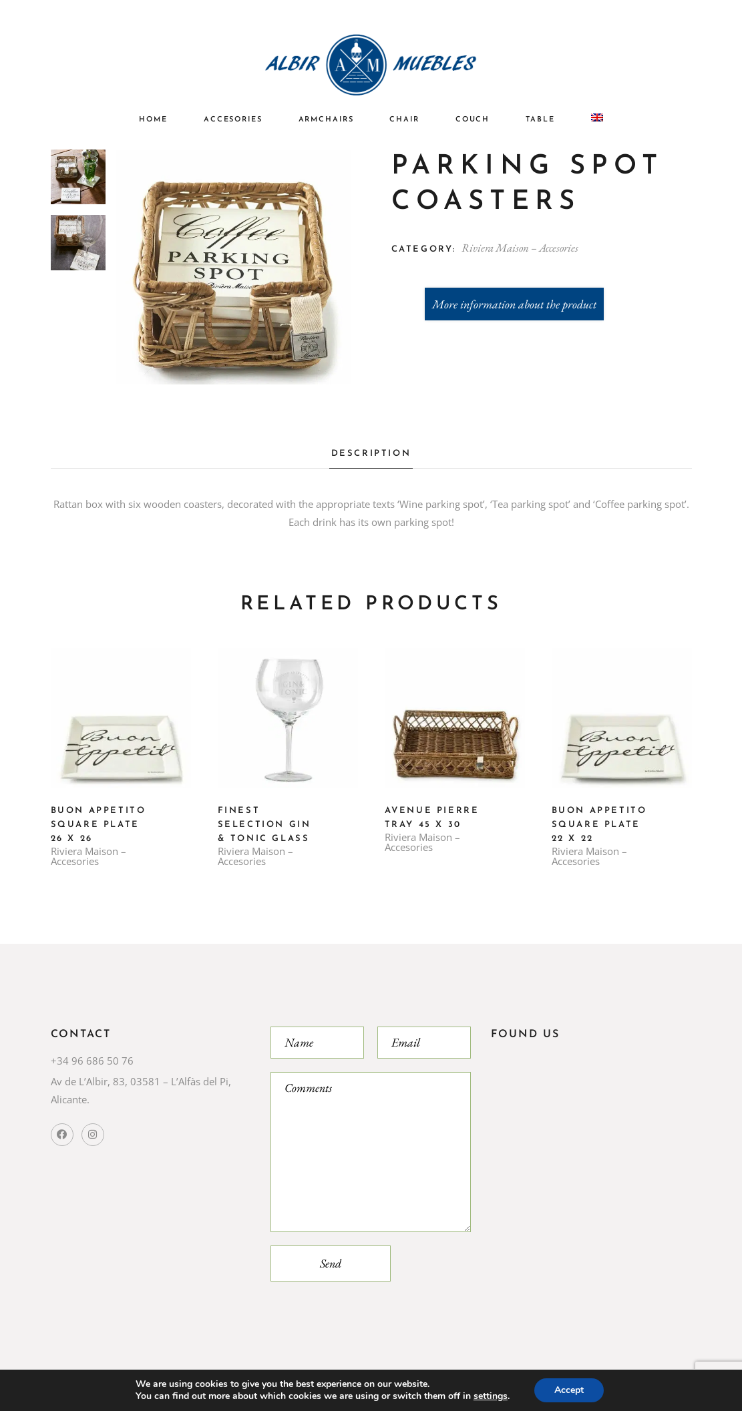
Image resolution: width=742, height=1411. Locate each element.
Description (371, 453)
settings (491, 1396)
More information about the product (514, 304)
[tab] (371, 458)
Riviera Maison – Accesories (519, 247)
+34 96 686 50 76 (92, 1060)
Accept (569, 1390)
